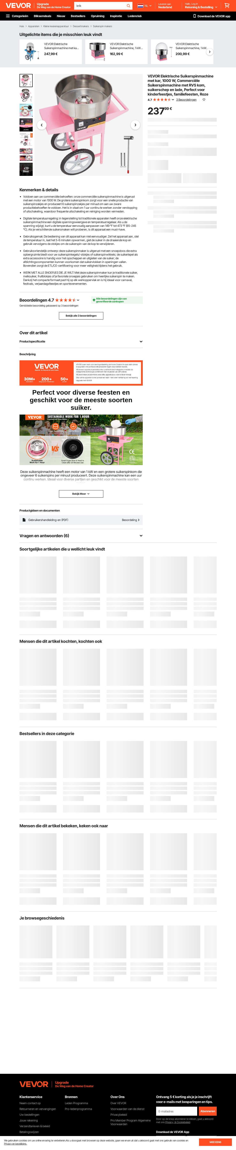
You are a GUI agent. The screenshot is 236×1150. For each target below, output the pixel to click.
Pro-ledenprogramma (78, 1109)
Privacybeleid (119, 1114)
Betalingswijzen (29, 1132)
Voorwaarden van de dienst (127, 1109)
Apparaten (33, 26)
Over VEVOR (118, 1103)
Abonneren (207, 1111)
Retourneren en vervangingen (38, 1109)
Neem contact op (30, 1103)
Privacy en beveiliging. (15, 1143)
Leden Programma (76, 1103)
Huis (22, 26)
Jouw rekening (29, 1120)
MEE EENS (215, 1142)
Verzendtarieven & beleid (35, 1126)
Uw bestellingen (29, 1114)
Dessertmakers (81, 26)
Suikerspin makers (102, 26)
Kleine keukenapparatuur (56, 26)
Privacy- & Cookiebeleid (177, 1122)
